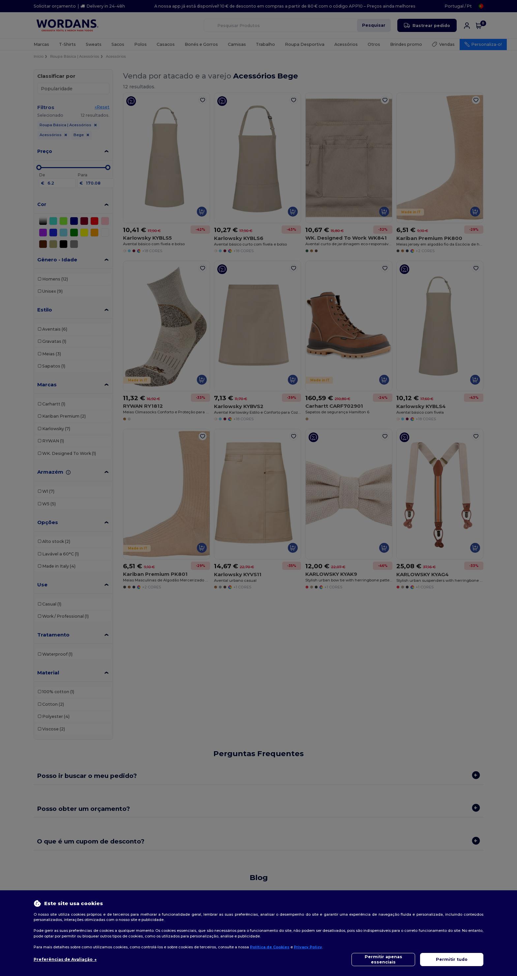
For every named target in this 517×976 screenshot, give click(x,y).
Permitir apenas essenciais (383, 959)
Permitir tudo (452, 959)
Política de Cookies (269, 947)
